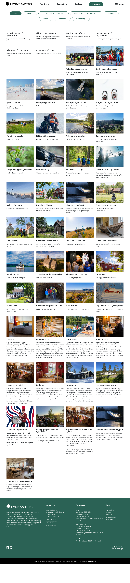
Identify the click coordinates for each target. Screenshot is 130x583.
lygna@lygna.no (51, 540)
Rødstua (40, 404)
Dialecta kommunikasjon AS (88, 580)
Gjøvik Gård (11, 324)
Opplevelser (80, 4)
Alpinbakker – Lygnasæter (108, 188)
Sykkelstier (109, 533)
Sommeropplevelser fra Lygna (109, 448)
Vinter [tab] (45, 19)
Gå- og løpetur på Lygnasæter (104, 53)
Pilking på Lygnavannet (46, 154)
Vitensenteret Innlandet (76, 293)
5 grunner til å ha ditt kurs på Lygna (79, 449)
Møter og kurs (102, 358)
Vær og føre (110, 529)
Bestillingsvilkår (111, 536)
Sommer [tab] (111, 13)
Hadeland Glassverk (45, 224)
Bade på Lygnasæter (45, 121)
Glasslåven (101, 293)
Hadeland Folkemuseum (47, 259)
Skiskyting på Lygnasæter (107, 87)
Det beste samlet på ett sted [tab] (53, 13)
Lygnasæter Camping (106, 404)
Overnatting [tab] (80, 19)
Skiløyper (109, 531)
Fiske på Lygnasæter (75, 154)
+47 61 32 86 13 (51, 538)
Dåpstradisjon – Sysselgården (109, 324)
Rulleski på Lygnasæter (76, 87)
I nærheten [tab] (62, 19)
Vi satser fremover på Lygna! (19, 500)
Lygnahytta (71, 404)
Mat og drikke (42, 358)
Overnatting (62, 4)
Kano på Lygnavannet (76, 121)
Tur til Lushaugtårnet (75, 52)
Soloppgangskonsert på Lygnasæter (47, 449)
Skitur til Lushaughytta (46, 52)
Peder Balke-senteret (75, 259)
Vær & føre (44, 4)
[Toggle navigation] (119, 5)
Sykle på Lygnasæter (105, 154)
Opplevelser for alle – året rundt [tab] (86, 13)
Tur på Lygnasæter (15, 154)
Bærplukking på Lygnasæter (19, 188)
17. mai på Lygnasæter (16, 448)
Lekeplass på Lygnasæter (18, 87)
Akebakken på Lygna (45, 87)
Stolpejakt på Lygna (75, 188)
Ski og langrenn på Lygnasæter (14, 53)
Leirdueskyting (42, 188)
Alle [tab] (15, 13)
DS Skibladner (12, 293)
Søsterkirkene (12, 259)
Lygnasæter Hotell (14, 404)
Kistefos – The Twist (75, 224)
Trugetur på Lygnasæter (107, 121)
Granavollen (71, 324)
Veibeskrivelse (51, 544)
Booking (96, 4)
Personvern (109, 538)
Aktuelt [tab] (30, 13)
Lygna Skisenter (13, 121)
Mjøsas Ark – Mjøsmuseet (107, 259)
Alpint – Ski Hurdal (14, 224)
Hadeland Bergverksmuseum (49, 324)
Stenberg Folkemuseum (106, 224)
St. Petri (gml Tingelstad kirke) (49, 293)
